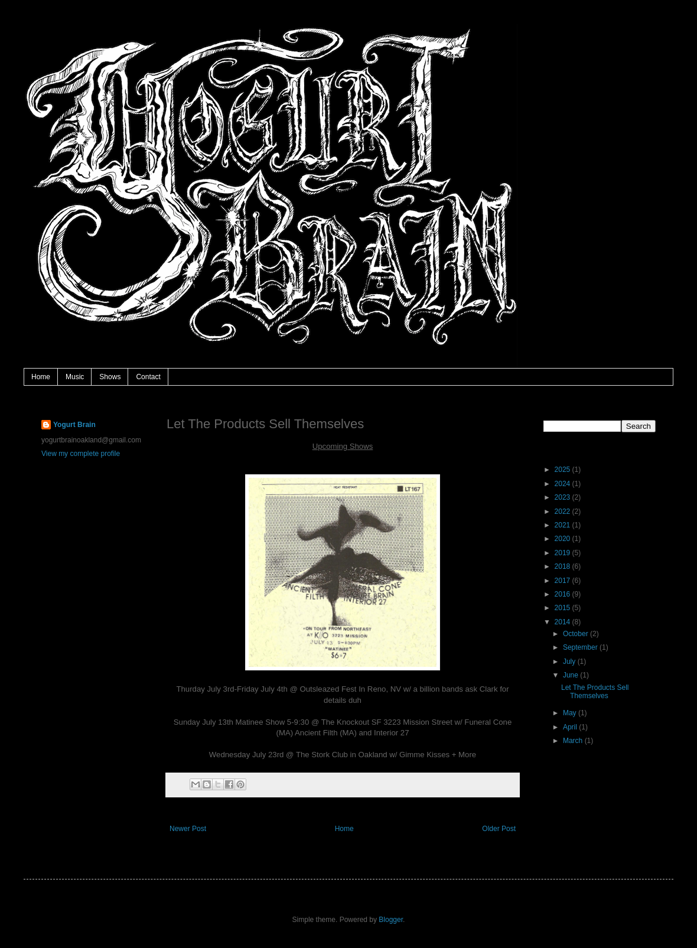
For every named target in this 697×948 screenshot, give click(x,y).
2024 (563, 484)
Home (40, 377)
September (581, 647)
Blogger (391, 920)
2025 (563, 469)
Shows (109, 377)
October (576, 634)
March (574, 741)
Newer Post (188, 829)
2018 (563, 566)
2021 (563, 525)
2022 (563, 511)
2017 (563, 580)
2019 (563, 553)
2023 (563, 497)
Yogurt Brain (74, 425)
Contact (148, 377)
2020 (563, 539)
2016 (563, 594)
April (571, 727)
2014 (563, 622)
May (570, 713)
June (571, 675)
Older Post (499, 829)
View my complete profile (80, 453)
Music (75, 377)
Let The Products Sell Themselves (595, 691)
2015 (563, 608)
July (570, 661)
